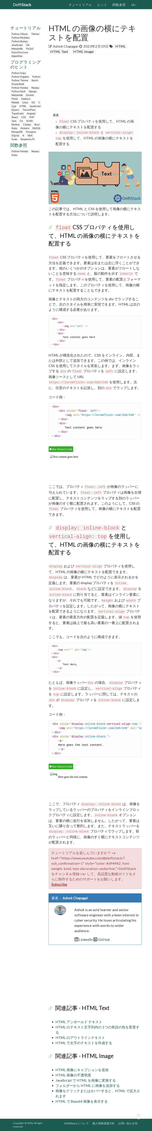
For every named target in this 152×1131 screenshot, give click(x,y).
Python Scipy (19, 72)
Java (14, 120)
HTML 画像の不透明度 (73, 1075)
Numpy (35, 87)
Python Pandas (20, 87)
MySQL (37, 128)
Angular (31, 113)
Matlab (15, 102)
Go (21, 120)
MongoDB (17, 131)
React (15, 117)
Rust (37, 124)
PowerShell (18, 83)
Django (33, 91)
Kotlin (29, 120)
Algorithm (17, 55)
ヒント (102, 4)
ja (133, 4)
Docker (30, 95)
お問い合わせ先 (128, 1123)
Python (36, 76)
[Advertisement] (27, 211)
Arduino (24, 128)
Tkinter (35, 33)
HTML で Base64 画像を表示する (82, 1101)
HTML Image (83, 51)
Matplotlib (17, 48)
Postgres (31, 131)
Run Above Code (61, 449)
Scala (14, 139)
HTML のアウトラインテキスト (80, 1037)
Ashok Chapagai (65, 46)
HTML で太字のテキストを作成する (84, 1043)
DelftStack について (76, 1123)
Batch (35, 80)
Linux (25, 102)
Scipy (14, 154)
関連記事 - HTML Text (82, 1007)
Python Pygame (20, 76)
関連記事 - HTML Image (84, 1055)
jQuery (15, 109)
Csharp (27, 124)
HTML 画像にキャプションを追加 (82, 1070)
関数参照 (119, 4)
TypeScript (18, 113)
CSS (23, 117)
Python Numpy (20, 41)
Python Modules (21, 37)
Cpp (14, 106)
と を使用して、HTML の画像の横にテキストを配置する (95, 138)
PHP (31, 117)
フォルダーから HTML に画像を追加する (88, 1085)
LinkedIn (83, 939)
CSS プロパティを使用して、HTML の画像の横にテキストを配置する (94, 235)
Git (28, 44)
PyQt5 (29, 48)
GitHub (101, 939)
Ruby (14, 128)
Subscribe (59, 884)
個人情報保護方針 (103, 1123)
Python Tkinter (20, 80)
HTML (22, 106)
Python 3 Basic (20, 33)
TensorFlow (28, 109)
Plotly (15, 98)
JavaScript (17, 44)
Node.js (16, 124)
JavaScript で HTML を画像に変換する (86, 1080)
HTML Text (59, 51)
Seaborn (25, 98)
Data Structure (20, 52)
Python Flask (19, 91)
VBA (30, 135)
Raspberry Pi (27, 139)
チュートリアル (80, 4)
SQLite (15, 135)
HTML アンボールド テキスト (79, 1022)
